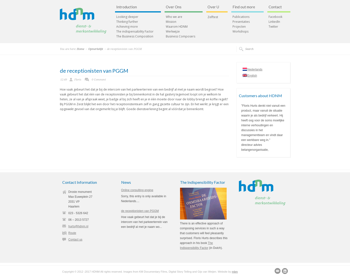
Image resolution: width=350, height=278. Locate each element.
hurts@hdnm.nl (78, 226)
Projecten (239, 27)
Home (80, 49)
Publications (241, 17)
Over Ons (173, 7)
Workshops (240, 32)
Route (72, 233)
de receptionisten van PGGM (94, 70)
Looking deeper (127, 17)
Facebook (275, 17)
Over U (213, 7)
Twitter (273, 27)
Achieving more (127, 27)
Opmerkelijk (95, 49)
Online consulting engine (137, 190)
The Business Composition (134, 36)
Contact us (75, 239)
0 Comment (99, 79)
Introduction (126, 7)
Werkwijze (173, 32)
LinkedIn (274, 22)
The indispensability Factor (135, 32)
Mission (171, 22)
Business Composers (180, 36)
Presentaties (241, 22)
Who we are (174, 17)
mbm (235, 271)
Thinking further (127, 22)
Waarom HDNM (177, 27)
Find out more (244, 7)
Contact (275, 7)
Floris (77, 79)
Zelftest (212, 17)
